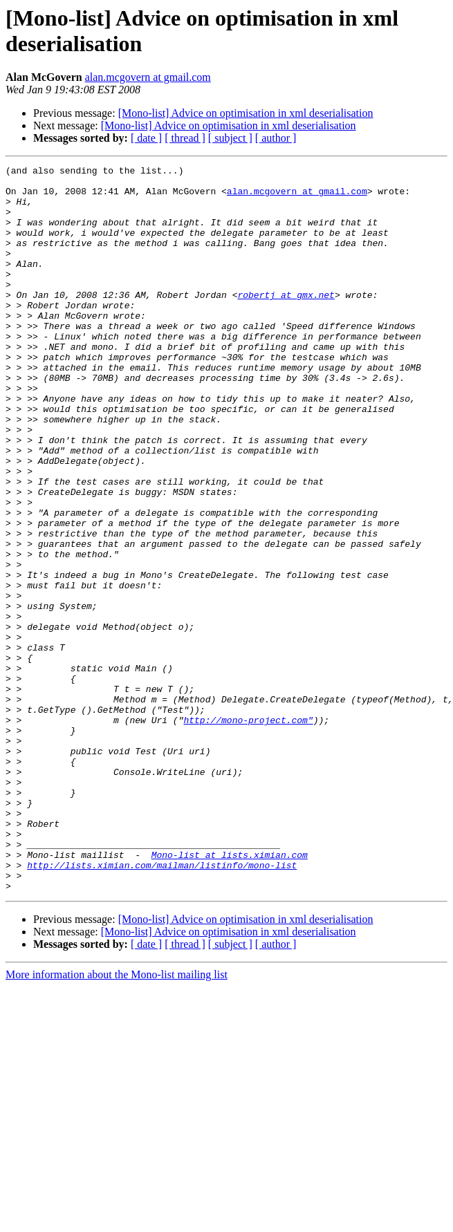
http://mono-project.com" (248, 831)
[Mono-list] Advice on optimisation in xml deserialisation (245, 113)
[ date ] (146, 138)
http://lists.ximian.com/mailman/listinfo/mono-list (162, 1006)
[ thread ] (185, 138)
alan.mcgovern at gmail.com (148, 77)
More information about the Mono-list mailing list (117, 1120)
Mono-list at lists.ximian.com (229, 993)
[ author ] (276, 138)
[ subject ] (230, 138)
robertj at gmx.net (285, 321)
